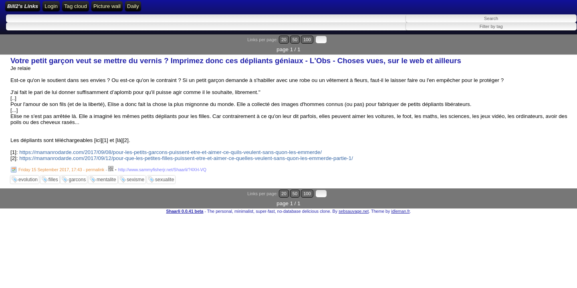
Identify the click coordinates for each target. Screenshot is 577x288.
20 (536, 45)
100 (552, 45)
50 (544, 45)
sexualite (164, 175)
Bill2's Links (72, 9)
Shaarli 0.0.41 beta (185, 196)
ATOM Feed (189, 9)
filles (53, 175)
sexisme (135, 175)
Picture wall (252, 9)
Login (128, 9)
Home (108, 9)
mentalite (106, 175)
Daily (279, 9)
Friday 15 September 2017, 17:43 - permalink (61, 165)
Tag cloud (221, 9)
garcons (77, 175)
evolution (28, 175)
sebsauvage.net (354, 196)
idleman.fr (400, 196)
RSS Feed (153, 9)
